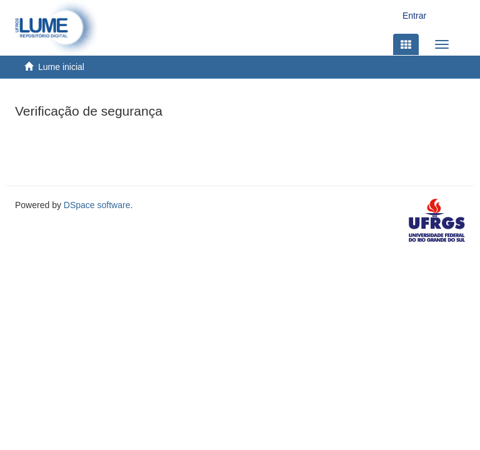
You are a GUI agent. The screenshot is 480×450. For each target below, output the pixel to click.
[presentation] (110, 148)
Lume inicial (61, 67)
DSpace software (97, 205)
